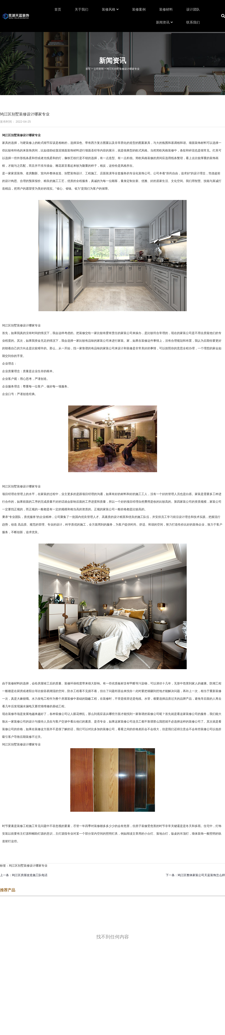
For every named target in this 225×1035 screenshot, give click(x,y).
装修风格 (110, 9)
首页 (57, 9)
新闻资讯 (164, 22)
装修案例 (139, 9)
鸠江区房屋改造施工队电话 (29, 875)
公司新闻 (99, 68)
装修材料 (166, 9)
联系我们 (193, 22)
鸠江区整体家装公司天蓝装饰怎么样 (201, 875)
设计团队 (193, 9)
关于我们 (81, 9)
